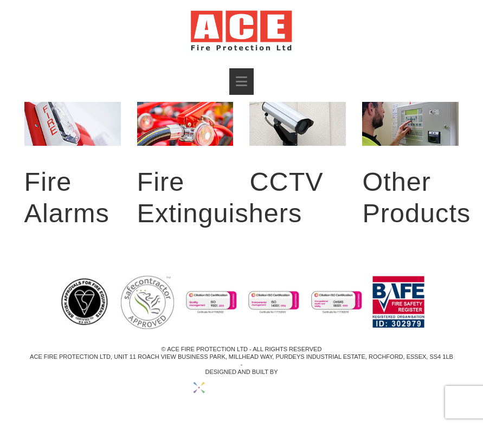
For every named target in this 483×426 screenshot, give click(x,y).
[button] (241, 81)
